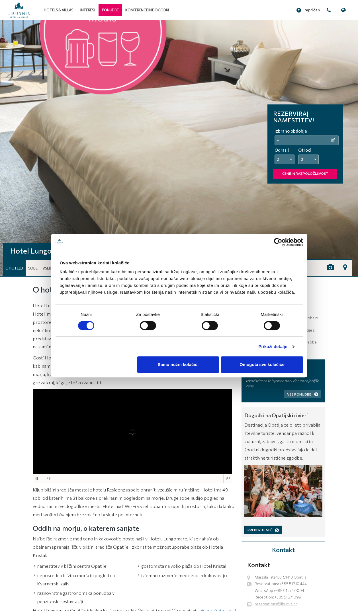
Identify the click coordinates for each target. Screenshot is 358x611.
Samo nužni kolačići (178, 364)
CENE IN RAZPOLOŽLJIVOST (305, 173)
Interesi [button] (87, 10)
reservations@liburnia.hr (276, 604)
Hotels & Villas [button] (58, 10)
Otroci (304, 150)
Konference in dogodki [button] (147, 10)
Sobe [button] (32, 268)
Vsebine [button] (49, 268)
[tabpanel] (179, 148)
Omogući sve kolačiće (262, 364)
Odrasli (282, 150)
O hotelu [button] (14, 268)
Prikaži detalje (273, 346)
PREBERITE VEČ (263, 530)
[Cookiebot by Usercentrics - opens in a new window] (278, 242)
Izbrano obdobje (291, 130)
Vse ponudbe (302, 394)
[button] (110, 10)
